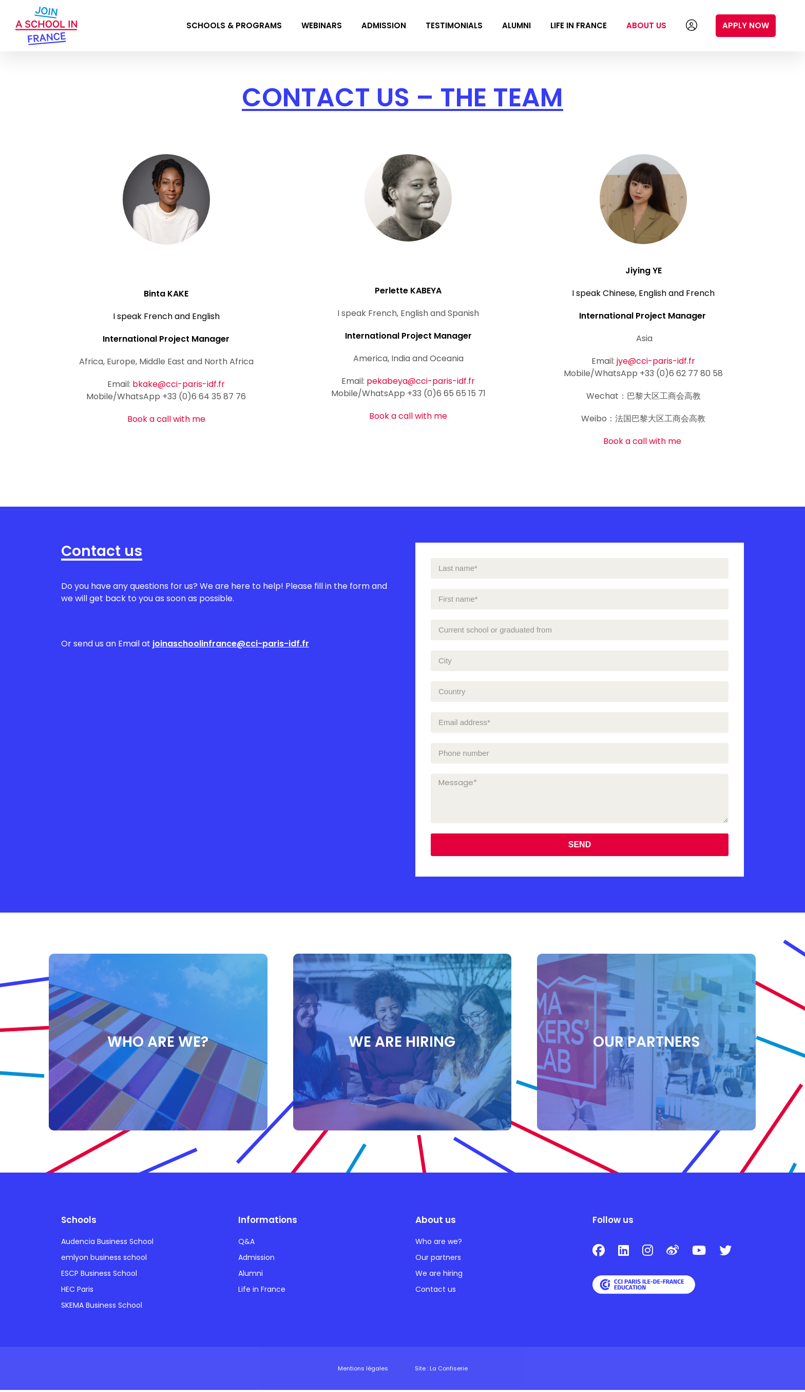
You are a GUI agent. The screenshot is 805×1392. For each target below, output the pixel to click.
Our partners (438, 1259)
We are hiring (439, 1275)
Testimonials (454, 25)
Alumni (516, 25)
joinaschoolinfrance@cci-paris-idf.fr (230, 643)
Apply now (745, 25)
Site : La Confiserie (441, 1370)
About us (646, 25)
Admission (383, 25)
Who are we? (438, 1243)
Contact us (435, 1291)
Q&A (246, 1243)
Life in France (578, 25)
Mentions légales (363, 1370)
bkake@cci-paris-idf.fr (178, 384)
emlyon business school (104, 1259)
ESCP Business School (99, 1275)
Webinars (321, 25)
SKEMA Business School (101, 1307)
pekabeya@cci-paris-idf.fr (421, 381)
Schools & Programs (234, 25)
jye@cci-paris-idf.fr (656, 361)
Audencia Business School (107, 1243)
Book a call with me (166, 419)
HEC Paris (77, 1291)
